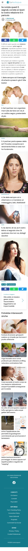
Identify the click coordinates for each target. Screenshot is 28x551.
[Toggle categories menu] (2, 2)
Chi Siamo (14, 495)
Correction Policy (14, 513)
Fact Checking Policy (14, 510)
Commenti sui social (14, 523)
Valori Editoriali (14, 516)
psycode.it (14, 502)
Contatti (14, 499)
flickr (2, 105)
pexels (2, 224)
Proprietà (14, 520)
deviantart (3, 281)
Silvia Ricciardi (10, 18)
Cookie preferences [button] (14, 534)
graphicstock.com (5, 194)
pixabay (3, 138)
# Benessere (11, 284)
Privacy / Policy (14, 531)
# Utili (4, 284)
